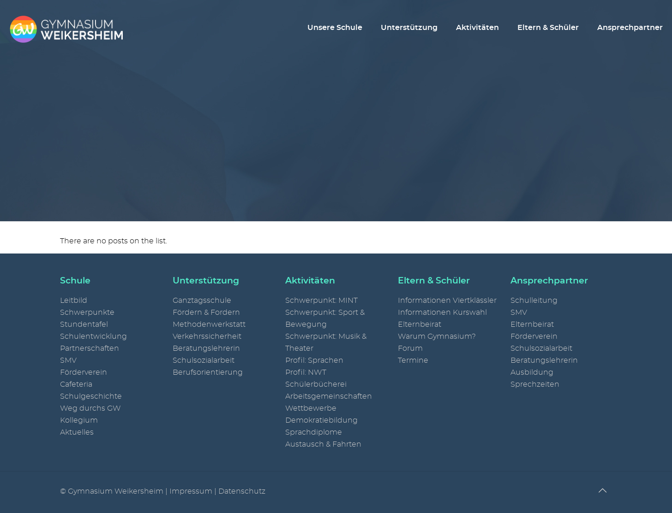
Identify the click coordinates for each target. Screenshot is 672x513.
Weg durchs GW (90, 408)
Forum (410, 348)
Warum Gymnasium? (437, 336)
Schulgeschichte (91, 396)
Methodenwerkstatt (209, 324)
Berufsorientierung (208, 372)
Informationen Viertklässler (447, 300)
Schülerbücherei (316, 384)
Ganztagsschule (202, 300)
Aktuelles (77, 432)
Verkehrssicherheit (207, 336)
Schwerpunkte (87, 312)
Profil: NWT (305, 372)
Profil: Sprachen (314, 360)
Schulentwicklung (93, 336)
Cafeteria (76, 384)
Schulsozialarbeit (203, 360)
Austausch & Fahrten (323, 444)
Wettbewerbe (310, 408)
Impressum (190, 491)
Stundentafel (84, 324)
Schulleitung (534, 300)
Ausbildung (531, 372)
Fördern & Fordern (206, 312)
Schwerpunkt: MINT (321, 300)
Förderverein (83, 372)
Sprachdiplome (313, 432)
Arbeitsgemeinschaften (328, 396)
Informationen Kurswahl (442, 312)
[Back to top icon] (602, 491)
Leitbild (73, 300)
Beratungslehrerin (206, 348)
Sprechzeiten (534, 384)
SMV (68, 360)
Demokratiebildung (321, 420)
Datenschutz (241, 491)
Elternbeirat (419, 324)
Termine (413, 360)
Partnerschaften (89, 348)
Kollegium (79, 420)
